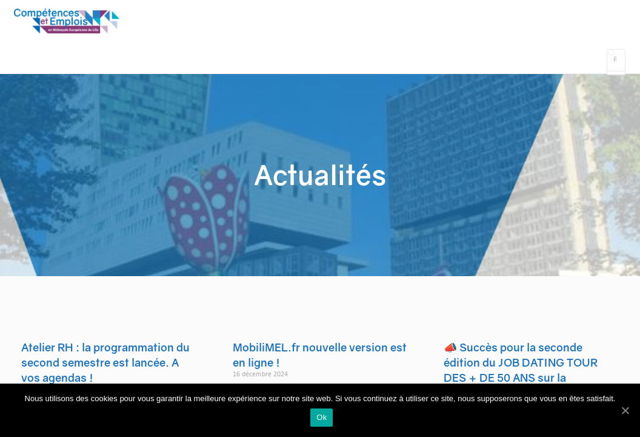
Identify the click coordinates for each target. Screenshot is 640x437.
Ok (323, 419)
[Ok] (625, 411)
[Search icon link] (610, 64)
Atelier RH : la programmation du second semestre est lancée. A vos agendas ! (105, 373)
